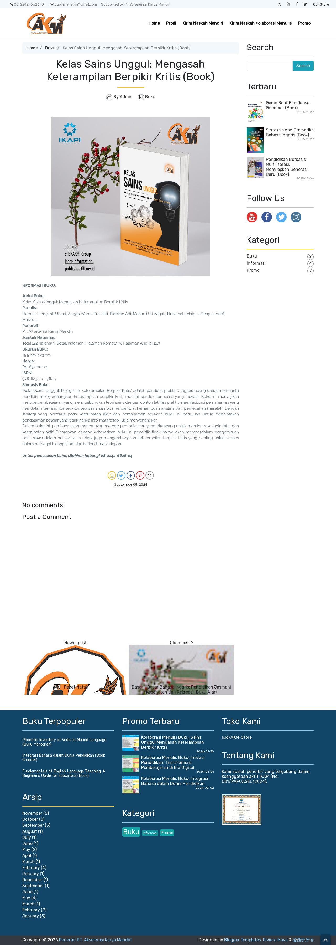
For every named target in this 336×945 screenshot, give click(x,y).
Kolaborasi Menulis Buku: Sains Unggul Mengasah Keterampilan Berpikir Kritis (172, 742)
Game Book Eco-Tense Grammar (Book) (287, 105)
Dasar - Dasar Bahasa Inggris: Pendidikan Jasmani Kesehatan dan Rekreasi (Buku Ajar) (181, 690)
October (30, 819)
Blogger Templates (242, 939)
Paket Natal (75, 687)
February (31, 867)
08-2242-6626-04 (28, 4)
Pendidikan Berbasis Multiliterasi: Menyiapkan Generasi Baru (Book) (287, 167)
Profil (171, 23)
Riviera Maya (275, 939)
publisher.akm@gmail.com (73, 4)
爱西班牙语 (303, 939)
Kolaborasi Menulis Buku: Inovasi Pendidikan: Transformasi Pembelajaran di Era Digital (172, 762)
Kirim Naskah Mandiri (202, 23)
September (33, 825)
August (29, 831)
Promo (304, 23)
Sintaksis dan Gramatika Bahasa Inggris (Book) (290, 132)
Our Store (321, 4)
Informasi (256, 263)
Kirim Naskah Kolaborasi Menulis (260, 23)
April (26, 855)
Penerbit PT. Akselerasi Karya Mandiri (95, 939)
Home (154, 23)
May (26, 849)
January (30, 873)
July (26, 837)
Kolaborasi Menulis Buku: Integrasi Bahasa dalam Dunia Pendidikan (174, 781)
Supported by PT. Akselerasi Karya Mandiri (135, 4)
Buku (50, 47)
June (27, 843)
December (32, 879)
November (32, 813)
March (28, 861)
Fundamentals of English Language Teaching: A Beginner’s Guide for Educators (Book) (63, 773)
